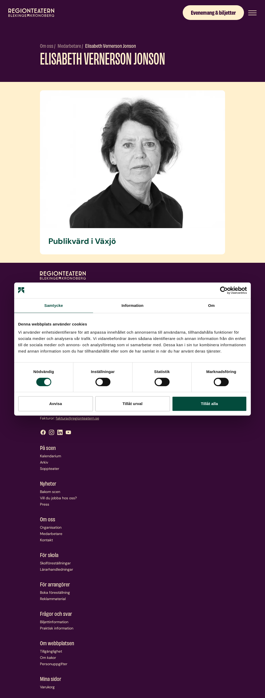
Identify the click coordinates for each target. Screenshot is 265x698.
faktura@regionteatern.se (77, 418)
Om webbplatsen (57, 642)
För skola (49, 554)
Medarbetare (70, 46)
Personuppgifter (53, 664)
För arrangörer (55, 584)
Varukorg (47, 687)
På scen (48, 447)
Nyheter (48, 483)
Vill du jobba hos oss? (58, 498)
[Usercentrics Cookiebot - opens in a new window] (224, 290)
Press (44, 504)
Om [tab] (211, 305)
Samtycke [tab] (53, 305)
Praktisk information (56, 628)
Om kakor (48, 657)
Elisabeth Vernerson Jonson (110, 46)
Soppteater (49, 468)
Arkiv (44, 462)
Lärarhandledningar (56, 569)
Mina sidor (50, 678)
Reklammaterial (53, 598)
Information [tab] (132, 305)
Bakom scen (50, 491)
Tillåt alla (209, 403)
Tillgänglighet (51, 651)
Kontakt (46, 540)
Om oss (47, 46)
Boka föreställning (55, 592)
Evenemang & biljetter (213, 12)
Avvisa (55, 403)
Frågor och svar (56, 613)
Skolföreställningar (55, 563)
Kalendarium (50, 456)
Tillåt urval (132, 403)
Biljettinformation (54, 622)
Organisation (51, 527)
